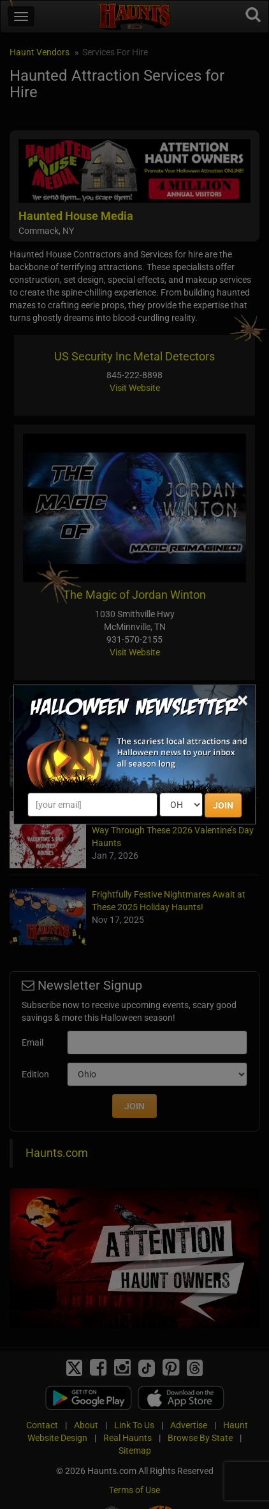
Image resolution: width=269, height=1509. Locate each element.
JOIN (223, 805)
